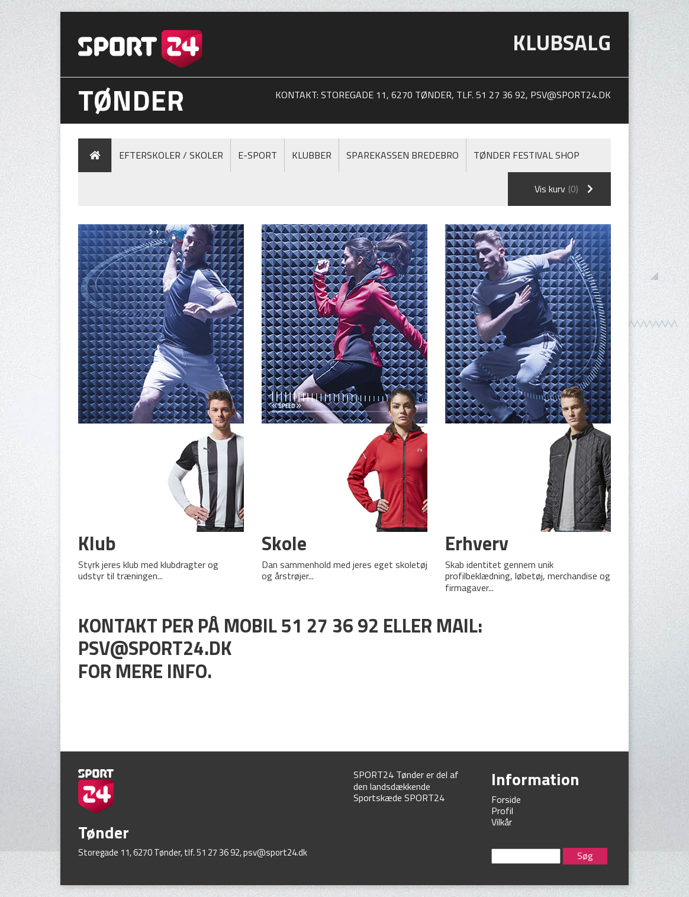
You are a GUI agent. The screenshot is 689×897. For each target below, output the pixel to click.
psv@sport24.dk (570, 95)
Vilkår (501, 822)
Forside (506, 799)
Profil (502, 811)
